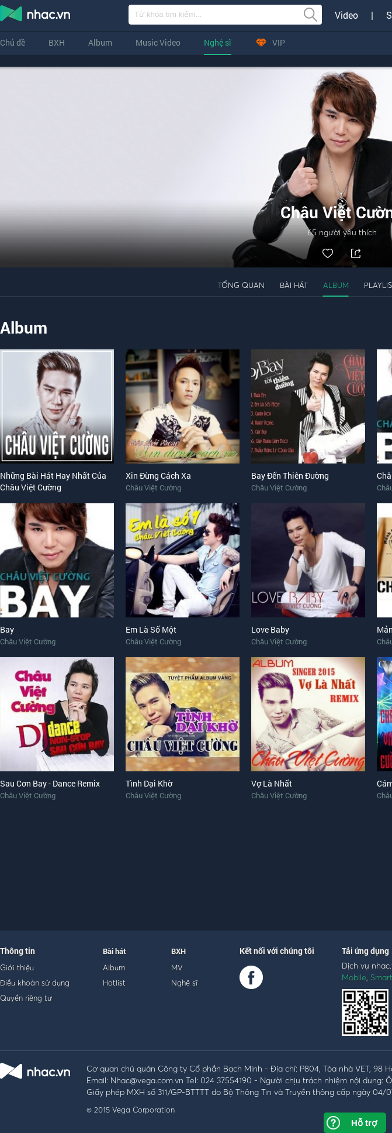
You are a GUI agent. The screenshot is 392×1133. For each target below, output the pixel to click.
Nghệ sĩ (217, 42)
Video (346, 15)
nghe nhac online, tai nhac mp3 (35, 15)
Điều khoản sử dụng (35, 982)
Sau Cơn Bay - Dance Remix (50, 783)
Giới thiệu (17, 967)
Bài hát (294, 285)
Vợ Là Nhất (271, 783)
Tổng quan (241, 285)
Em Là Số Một (151, 629)
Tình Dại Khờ (149, 783)
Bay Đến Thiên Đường (290, 475)
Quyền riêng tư (26, 997)
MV (177, 967)
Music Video (158, 42)
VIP (270, 42)
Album (100, 42)
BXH (56, 42)
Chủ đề (12, 42)
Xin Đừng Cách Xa (158, 475)
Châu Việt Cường (153, 487)
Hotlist (114, 982)
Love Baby (270, 629)
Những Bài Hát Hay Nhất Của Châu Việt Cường (53, 481)
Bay (7, 629)
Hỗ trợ (364, 1123)
